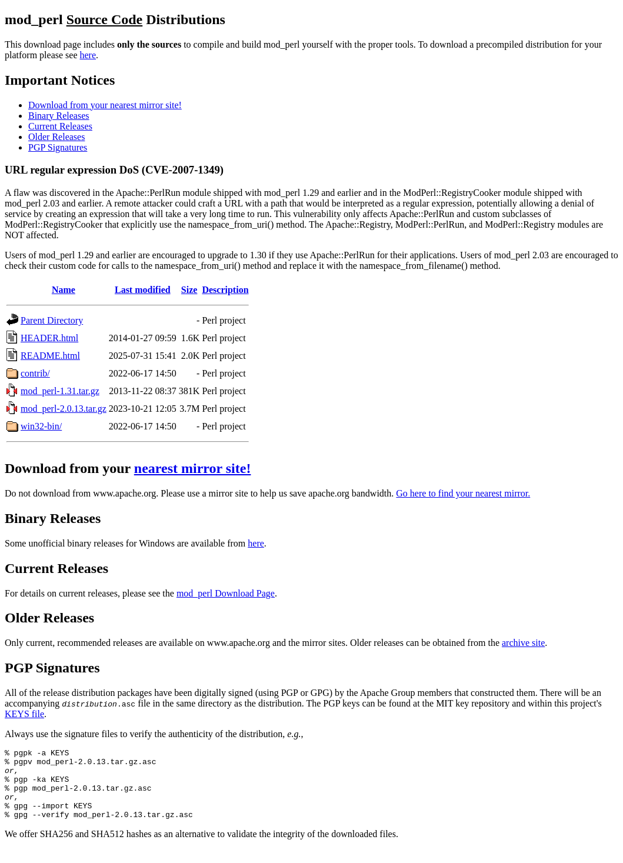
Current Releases (60, 126)
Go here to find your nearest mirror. (463, 493)
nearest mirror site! (192, 468)
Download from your (69, 468)
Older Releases (56, 137)
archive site (523, 643)
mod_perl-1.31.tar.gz (60, 391)
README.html (50, 356)
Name (63, 290)
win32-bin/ (41, 426)
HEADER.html (49, 338)
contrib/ (35, 373)
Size (189, 290)
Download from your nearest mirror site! (105, 105)
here (88, 55)
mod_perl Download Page (225, 593)
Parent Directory (52, 320)
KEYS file (24, 714)
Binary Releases (58, 116)
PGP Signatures (57, 147)
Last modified (143, 290)
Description (225, 290)
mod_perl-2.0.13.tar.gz (63, 409)
